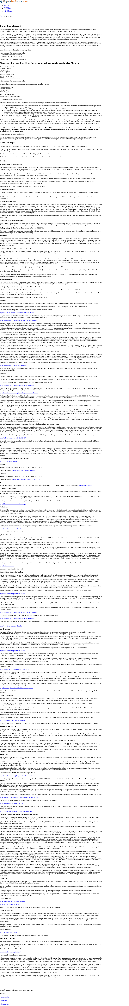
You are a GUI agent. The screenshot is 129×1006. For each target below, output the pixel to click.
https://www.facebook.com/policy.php (24, 470)
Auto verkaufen (8, 11)
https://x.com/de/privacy (85, 485)
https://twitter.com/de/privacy (8, 461)
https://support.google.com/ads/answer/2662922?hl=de (15, 669)
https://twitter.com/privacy (7, 566)
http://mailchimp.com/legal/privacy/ (10, 952)
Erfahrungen (7, 8)
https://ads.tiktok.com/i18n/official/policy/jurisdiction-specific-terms (19, 797)
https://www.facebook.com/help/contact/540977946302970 (17, 312)
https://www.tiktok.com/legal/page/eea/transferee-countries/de (18, 776)
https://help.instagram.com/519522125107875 (13, 438)
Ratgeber (6, 7)
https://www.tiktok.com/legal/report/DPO (12, 803)
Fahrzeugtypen (4, 1004)
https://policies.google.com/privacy (10, 904)
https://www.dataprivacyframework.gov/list (12, 593)
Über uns (6, 10)
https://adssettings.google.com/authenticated (12, 901)
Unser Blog (3, 1000)
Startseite (6, 5)
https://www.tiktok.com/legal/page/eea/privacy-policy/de (16, 811)
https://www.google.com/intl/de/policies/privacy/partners (16, 688)
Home (1, 16)
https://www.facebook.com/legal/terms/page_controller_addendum (19, 320)
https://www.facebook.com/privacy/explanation (13, 365)
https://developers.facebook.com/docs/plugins (13, 504)
